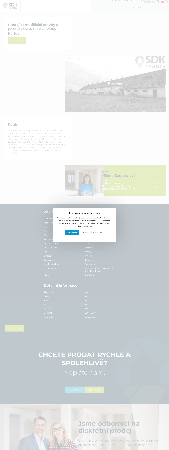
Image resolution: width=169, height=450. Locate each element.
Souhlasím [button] (72, 232)
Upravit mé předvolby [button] (92, 232)
